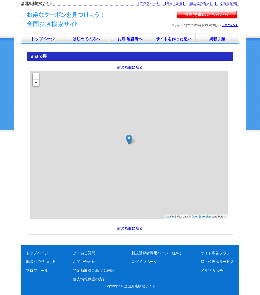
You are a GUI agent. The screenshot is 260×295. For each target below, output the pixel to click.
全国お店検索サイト (139, 286)
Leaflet (170, 216)
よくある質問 (84, 253)
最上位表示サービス (217, 261)
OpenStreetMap (201, 216)
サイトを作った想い (173, 39)
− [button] (36, 83)
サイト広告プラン (215, 253)
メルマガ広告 (212, 270)
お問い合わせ (84, 261)
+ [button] (36, 76)
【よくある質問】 (226, 3)
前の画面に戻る (130, 67)
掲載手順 (217, 39)
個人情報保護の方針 (89, 279)
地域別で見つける (41, 261)
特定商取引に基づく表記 (93, 270)
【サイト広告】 (174, 3)
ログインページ (144, 261)
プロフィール (37, 270)
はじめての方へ (86, 39)
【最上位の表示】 (200, 3)
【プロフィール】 (149, 3)
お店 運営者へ (130, 39)
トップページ (43, 39)
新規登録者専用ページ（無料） (157, 253)
